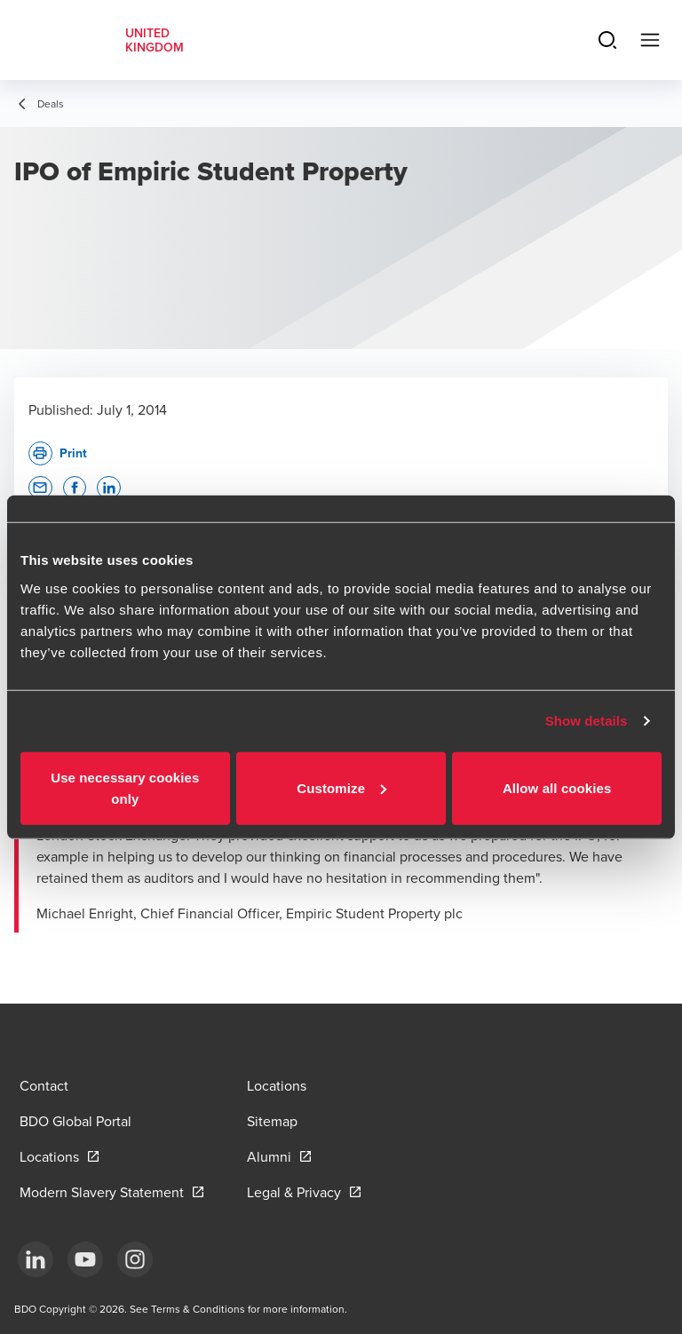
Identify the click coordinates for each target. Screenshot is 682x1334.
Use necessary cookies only (125, 787)
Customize (341, 787)
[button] (40, 488)
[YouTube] (85, 1259)
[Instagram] (135, 1259)
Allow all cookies (557, 787)
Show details (586, 720)
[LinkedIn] (35, 1259)
